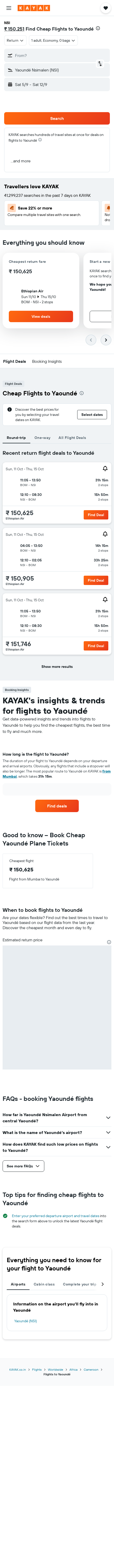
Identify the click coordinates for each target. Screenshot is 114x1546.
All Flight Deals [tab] (72, 437)
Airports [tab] (18, 1284)
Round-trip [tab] (16, 437)
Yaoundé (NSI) (25, 1321)
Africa (73, 1369)
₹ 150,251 (14, 29)
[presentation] (98, 28)
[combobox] (15, 40)
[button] (9, 8)
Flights (37, 1369)
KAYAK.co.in (17, 1369)
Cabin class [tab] (44, 1284)
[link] (57, 806)
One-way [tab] (42, 437)
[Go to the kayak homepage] (34, 8)
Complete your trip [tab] (80, 1284)
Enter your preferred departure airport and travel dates (55, 1215)
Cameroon (91, 1369)
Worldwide (55, 1369)
